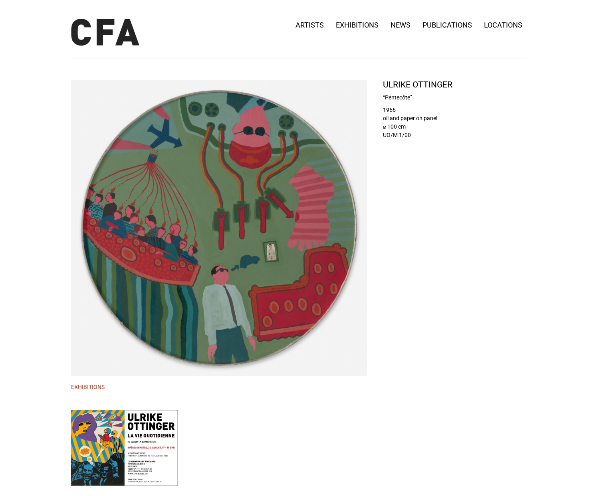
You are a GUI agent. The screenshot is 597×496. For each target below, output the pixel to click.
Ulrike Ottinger (417, 84)
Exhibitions (357, 25)
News (401, 25)
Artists (310, 25)
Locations (505, 25)
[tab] (88, 387)
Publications (447, 25)
